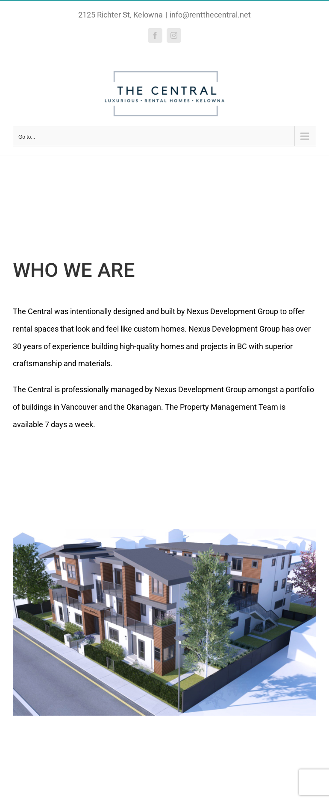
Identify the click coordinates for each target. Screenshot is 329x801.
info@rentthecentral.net (210, 14)
